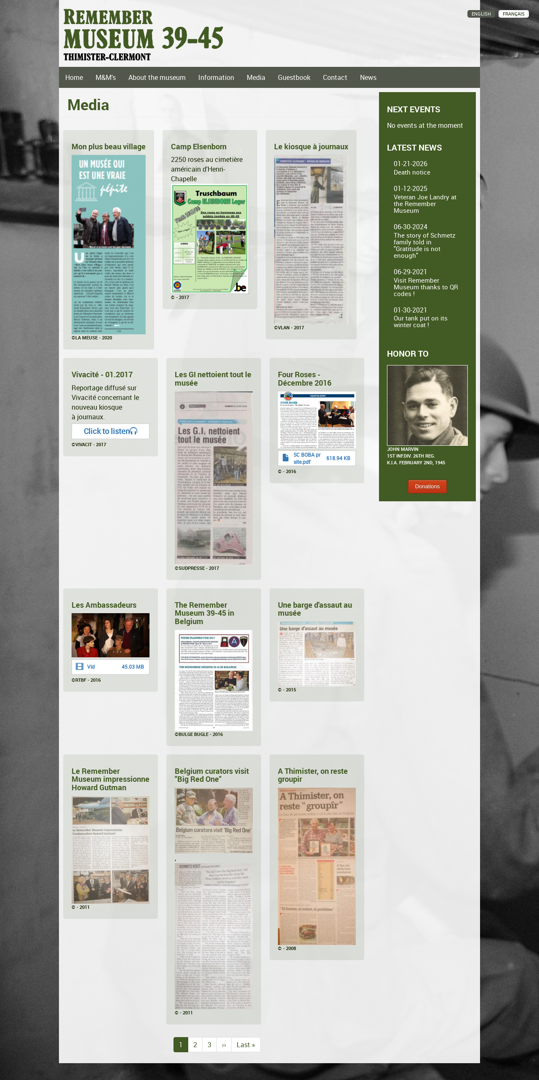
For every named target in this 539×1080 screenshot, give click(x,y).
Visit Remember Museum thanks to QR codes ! (426, 287)
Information (216, 77)
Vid (91, 666)
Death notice (412, 172)
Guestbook (294, 77)
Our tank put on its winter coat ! (421, 321)
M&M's (106, 77)
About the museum (157, 77)
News (368, 77)
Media (256, 77)
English (481, 14)
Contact (335, 77)
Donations (427, 486)
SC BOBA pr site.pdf (307, 458)
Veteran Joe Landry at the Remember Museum (425, 203)
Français (514, 14)
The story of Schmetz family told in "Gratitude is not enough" (425, 245)
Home (74, 77)
